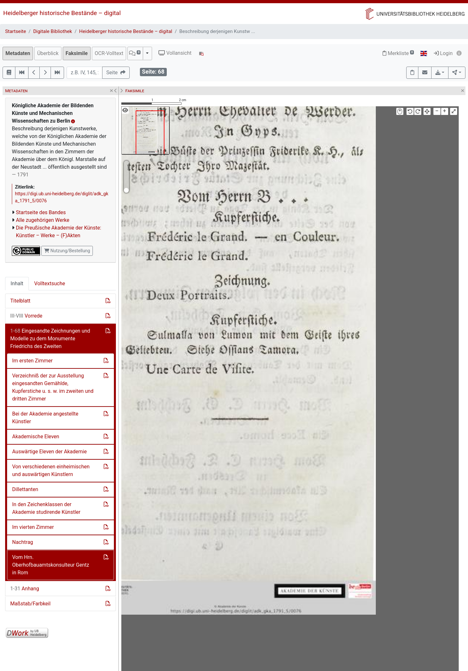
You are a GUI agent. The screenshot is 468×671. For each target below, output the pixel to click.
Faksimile (77, 53)
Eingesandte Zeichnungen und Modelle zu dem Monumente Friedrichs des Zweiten (50, 338)
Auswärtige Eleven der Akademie (49, 452)
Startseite (15, 31)
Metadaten (17, 53)
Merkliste (398, 53)
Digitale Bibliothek (52, 31)
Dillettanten (25, 489)
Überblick (48, 53)
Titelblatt (20, 301)
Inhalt (17, 283)
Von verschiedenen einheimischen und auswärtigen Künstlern (51, 470)
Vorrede (26, 316)
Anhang (24, 589)
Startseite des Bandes (41, 212)
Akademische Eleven (35, 436)
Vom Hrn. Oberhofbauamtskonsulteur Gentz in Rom (50, 565)
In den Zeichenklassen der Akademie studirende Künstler (46, 508)
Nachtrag (22, 542)
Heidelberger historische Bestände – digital (62, 13)
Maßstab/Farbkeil (30, 604)
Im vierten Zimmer (33, 527)
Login (443, 53)
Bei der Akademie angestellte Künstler (45, 417)
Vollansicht (174, 53)
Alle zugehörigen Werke (42, 220)
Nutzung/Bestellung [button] (67, 250)
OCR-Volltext (109, 53)
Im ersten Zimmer (32, 361)
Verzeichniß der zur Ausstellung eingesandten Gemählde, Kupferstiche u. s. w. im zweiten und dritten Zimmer (52, 387)
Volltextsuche (49, 283)
